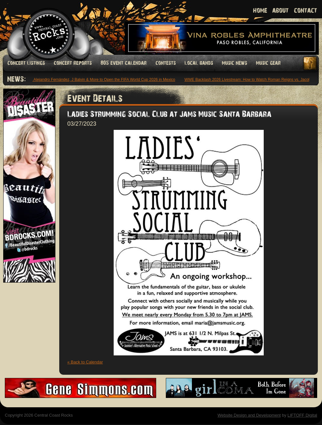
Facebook (310, 63)
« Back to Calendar (85, 362)
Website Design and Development (248, 415)
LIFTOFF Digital (302, 415)
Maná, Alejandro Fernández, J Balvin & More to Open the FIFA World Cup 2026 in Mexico (99, 79)
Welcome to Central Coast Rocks (41, 27)
